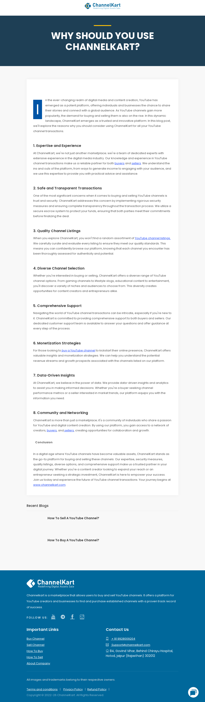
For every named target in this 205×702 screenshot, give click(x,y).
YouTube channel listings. (153, 238)
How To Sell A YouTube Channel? (73, 518)
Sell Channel (35, 645)
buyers (119, 163)
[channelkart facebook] (73, 617)
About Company (38, 663)
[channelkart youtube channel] (54, 617)
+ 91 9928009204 (120, 639)
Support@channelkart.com (128, 645)
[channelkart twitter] (64, 617)
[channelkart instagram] (83, 617)
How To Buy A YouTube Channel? (73, 540)
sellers (136, 163)
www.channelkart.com (49, 485)
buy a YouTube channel (78, 350)
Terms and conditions (42, 689)
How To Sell (35, 657)
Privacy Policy (73, 689)
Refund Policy (96, 689)
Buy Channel (35, 639)
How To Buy (35, 651)
